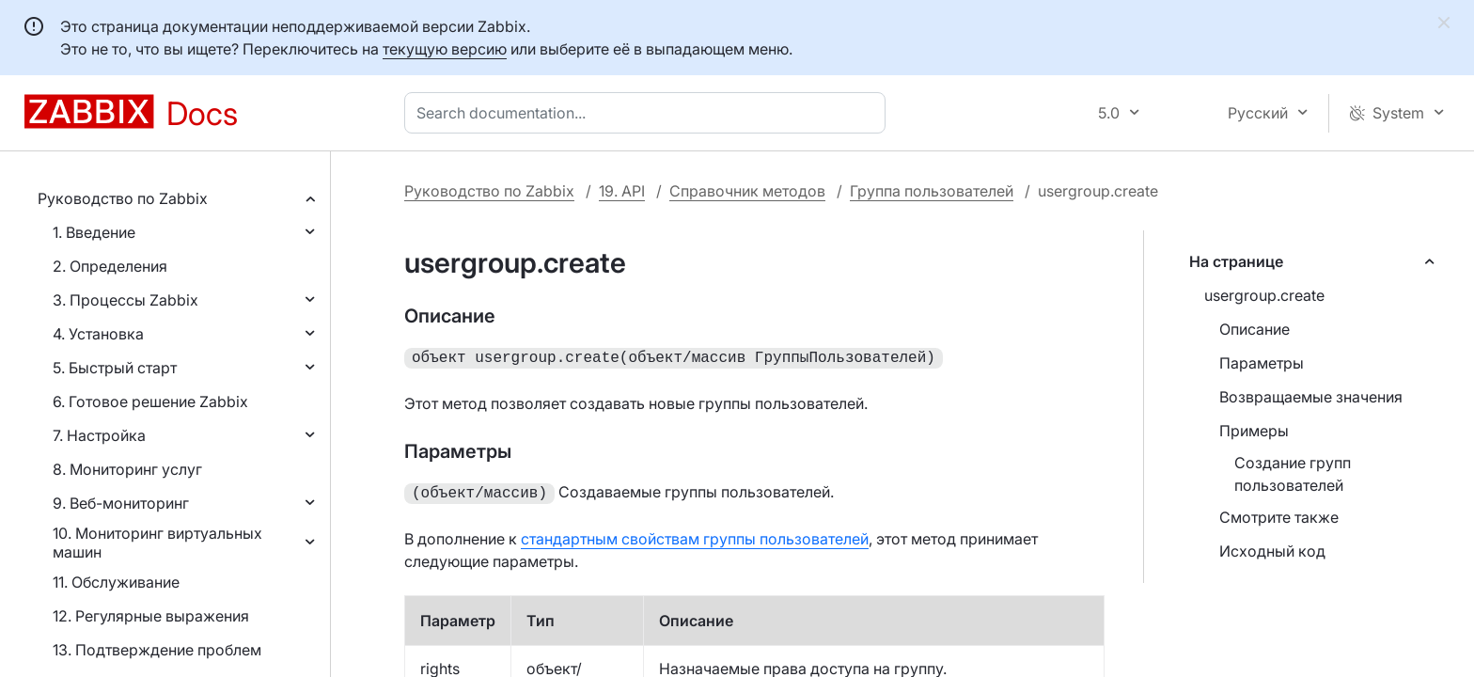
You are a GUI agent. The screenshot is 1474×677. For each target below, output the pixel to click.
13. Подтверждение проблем (157, 649)
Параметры (1261, 363)
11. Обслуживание (116, 582)
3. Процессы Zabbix (125, 300)
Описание (1254, 329)
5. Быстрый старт (115, 367)
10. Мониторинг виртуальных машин (157, 542)
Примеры (1254, 430)
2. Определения (110, 266)
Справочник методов (747, 190)
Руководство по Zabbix (123, 198)
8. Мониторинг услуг (127, 469)
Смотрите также (1279, 517)
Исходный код (1272, 551)
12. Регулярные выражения (151, 615)
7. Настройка (99, 435)
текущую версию (445, 48)
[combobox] (648, 113)
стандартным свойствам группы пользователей (695, 535)
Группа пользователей (931, 190)
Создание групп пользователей (1292, 474)
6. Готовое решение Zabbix (150, 401)
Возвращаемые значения (1311, 396)
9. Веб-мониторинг (121, 503)
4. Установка (98, 333)
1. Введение (94, 232)
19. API (622, 190)
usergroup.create (1264, 295)
